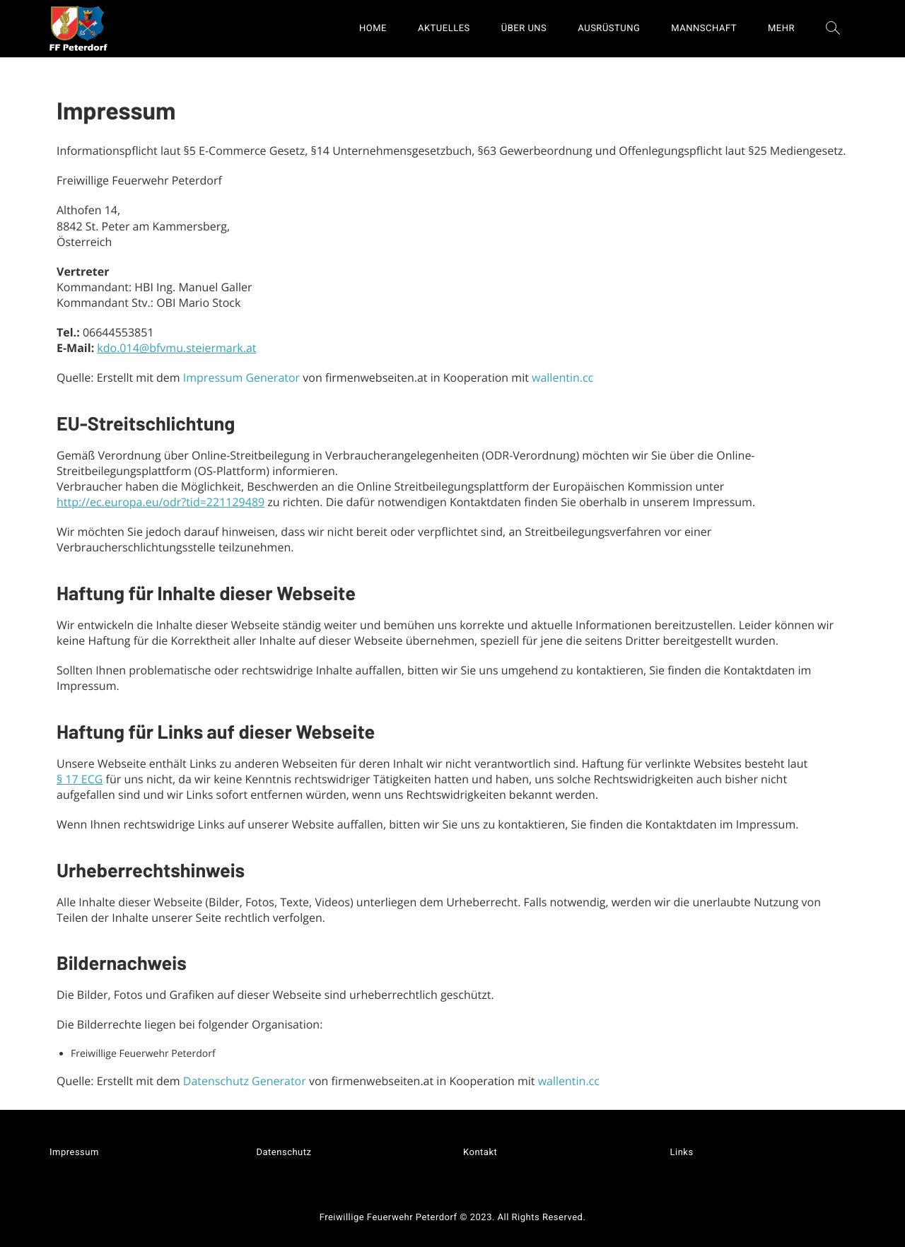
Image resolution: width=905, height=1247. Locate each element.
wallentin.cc (562, 377)
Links (682, 1152)
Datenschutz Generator (244, 1081)
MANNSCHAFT (704, 28)
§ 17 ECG (80, 779)
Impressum (74, 1152)
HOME (373, 28)
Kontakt (480, 1152)
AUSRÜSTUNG (609, 28)
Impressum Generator (241, 377)
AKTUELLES (444, 28)
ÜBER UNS (524, 28)
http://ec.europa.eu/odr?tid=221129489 (160, 502)
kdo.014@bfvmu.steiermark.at (176, 348)
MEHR (781, 28)
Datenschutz (284, 1152)
